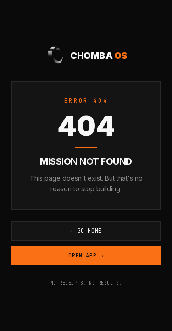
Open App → (85, 255)
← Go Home (86, 230)
